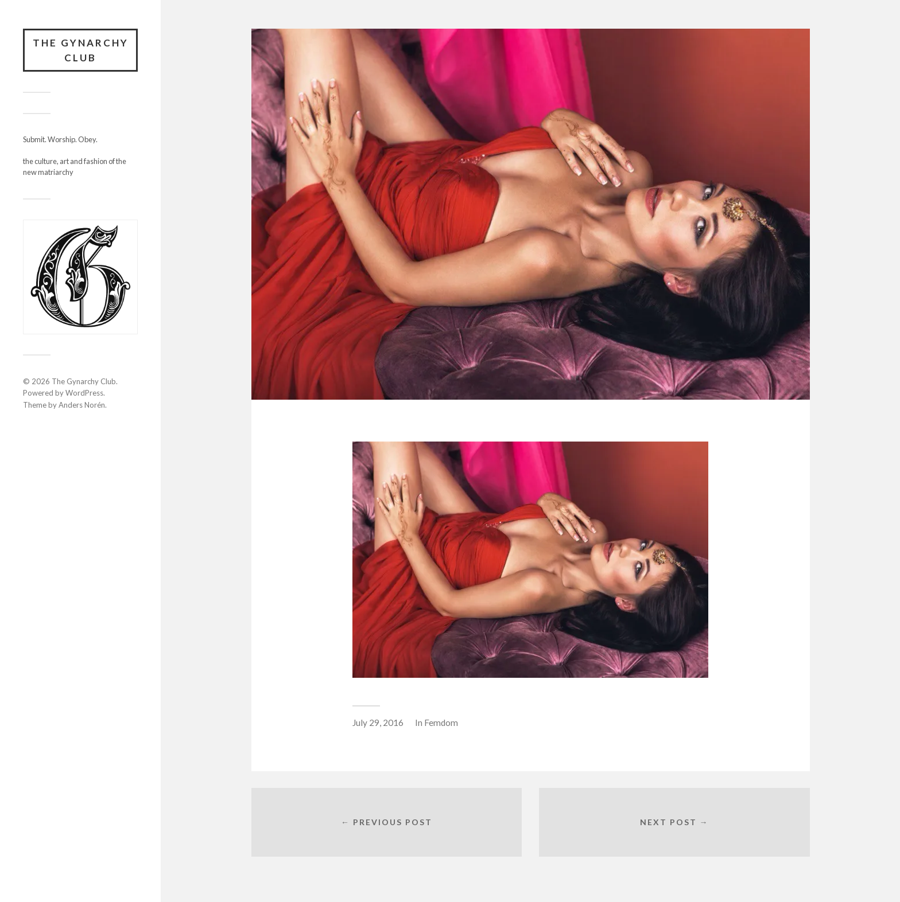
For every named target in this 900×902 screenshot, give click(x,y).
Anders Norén (82, 404)
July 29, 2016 (378, 722)
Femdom (441, 722)
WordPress (84, 392)
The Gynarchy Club (81, 50)
